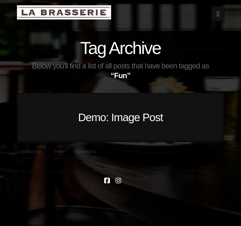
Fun (59, 151)
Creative (32, 151)
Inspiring (86, 151)
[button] (218, 14)
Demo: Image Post (120, 117)
